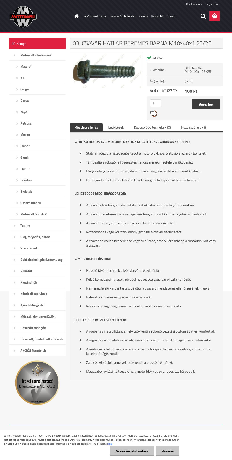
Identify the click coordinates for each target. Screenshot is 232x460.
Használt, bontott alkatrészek (41, 339)
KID (22, 77)
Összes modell (30, 202)
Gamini (25, 157)
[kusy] (155, 103)
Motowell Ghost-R (33, 214)
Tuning (25, 225)
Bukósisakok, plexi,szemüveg (41, 259)
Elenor (25, 146)
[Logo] (39, 16)
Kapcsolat (157, 16)
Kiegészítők (28, 282)
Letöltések (116, 127)
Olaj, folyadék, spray (35, 236)
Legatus (26, 180)
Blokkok (26, 191)
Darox (24, 100)
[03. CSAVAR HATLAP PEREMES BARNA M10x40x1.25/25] (105, 55)
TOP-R (25, 168)
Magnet (25, 66)
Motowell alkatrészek (36, 55)
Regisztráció (212, 4)
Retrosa (26, 123)
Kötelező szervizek (33, 293)
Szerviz (171, 16)
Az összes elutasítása (132, 451)
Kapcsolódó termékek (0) (152, 127)
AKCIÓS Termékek (33, 350)
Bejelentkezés (194, 4)
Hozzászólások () (193, 127)
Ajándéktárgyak (31, 305)
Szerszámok (29, 248)
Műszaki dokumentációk (38, 316)
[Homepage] (76, 16)
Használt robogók (33, 327)
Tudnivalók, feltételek (123, 16)
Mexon (25, 134)
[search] (203, 16)
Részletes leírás (86, 127)
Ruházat (26, 271)
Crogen (25, 89)
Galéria (143, 16)
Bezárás (168, 451)
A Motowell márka (95, 16)
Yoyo (23, 111)
